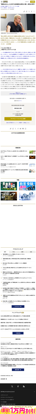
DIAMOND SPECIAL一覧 (6, 375)
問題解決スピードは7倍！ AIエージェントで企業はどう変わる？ (14, 319)
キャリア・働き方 (4, 7)
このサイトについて (4, 395)
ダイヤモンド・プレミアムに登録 (18, 118)
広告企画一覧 (4, 379)
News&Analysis (11, 7)
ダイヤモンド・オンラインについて (8, 391)
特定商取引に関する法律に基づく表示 (8, 404)
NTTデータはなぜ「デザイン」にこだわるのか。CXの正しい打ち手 (15, 329)
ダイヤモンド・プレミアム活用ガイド (7, 399)
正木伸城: (10, 6)
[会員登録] (32, 2)
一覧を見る (18, 333)
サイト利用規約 (4, 401)
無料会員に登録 (18, 108)
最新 (5, 251)
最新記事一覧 (18, 369)
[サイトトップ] (5, 2)
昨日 (14, 251)
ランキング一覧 (18, 306)
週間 (22, 251)
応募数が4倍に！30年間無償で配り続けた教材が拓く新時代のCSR (15, 325)
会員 (31, 251)
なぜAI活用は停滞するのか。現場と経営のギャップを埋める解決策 (15, 316)
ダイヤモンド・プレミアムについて (7, 397)
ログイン (27, 1)
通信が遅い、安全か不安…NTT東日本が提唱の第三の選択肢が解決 (16, 322)
